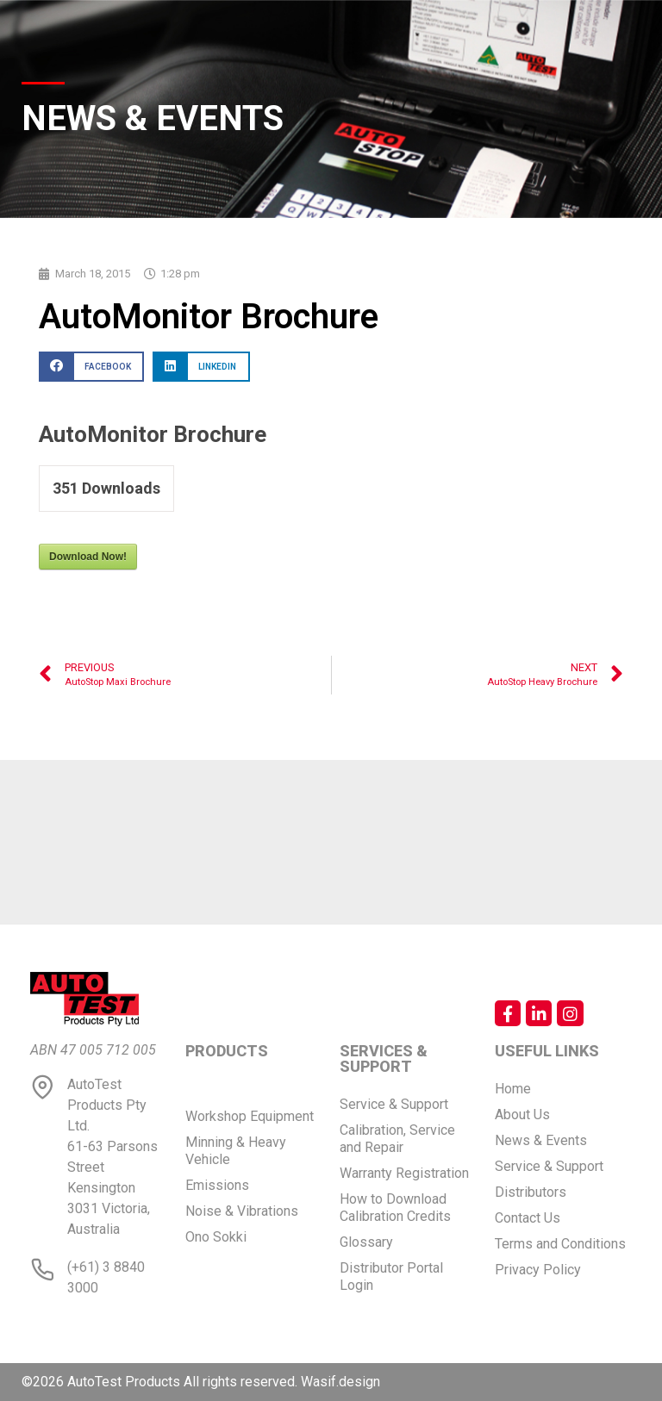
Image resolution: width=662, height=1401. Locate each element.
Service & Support (394, 1104)
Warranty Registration (404, 1173)
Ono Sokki (216, 1237)
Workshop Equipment (249, 1116)
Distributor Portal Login (391, 1276)
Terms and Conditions (560, 1244)
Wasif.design (340, 1381)
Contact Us (527, 1218)
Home (513, 1088)
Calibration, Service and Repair (397, 1138)
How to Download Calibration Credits (395, 1207)
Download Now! (88, 557)
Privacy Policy (538, 1269)
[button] (91, 367)
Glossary (366, 1242)
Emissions (217, 1185)
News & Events (541, 1140)
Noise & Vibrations (241, 1211)
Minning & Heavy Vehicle (235, 1151)
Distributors (530, 1192)
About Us (522, 1114)
